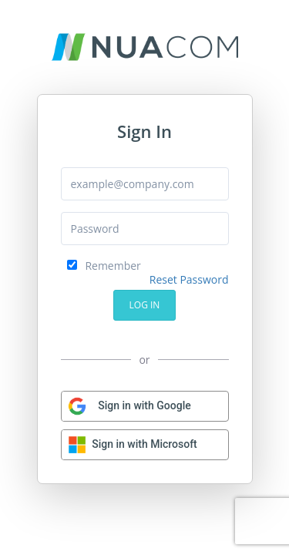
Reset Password (189, 279)
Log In (144, 304)
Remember (104, 265)
